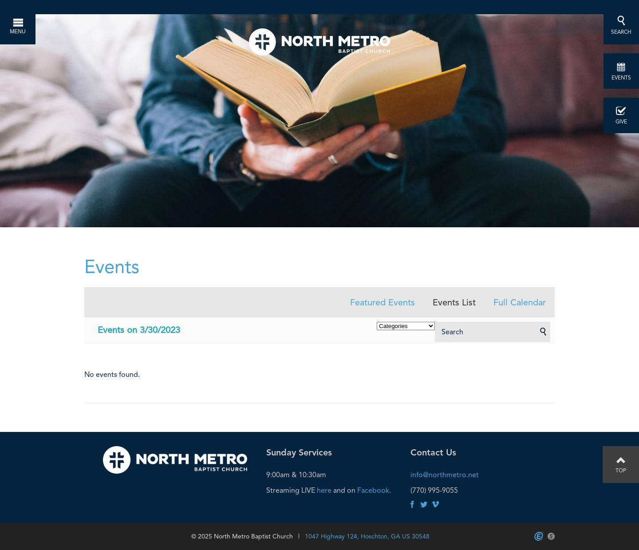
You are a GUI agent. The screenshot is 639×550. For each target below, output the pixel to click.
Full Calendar (519, 302)
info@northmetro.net (444, 475)
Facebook (373, 490)
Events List (454, 302)
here (324, 490)
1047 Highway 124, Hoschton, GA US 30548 (367, 536)
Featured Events (382, 302)
